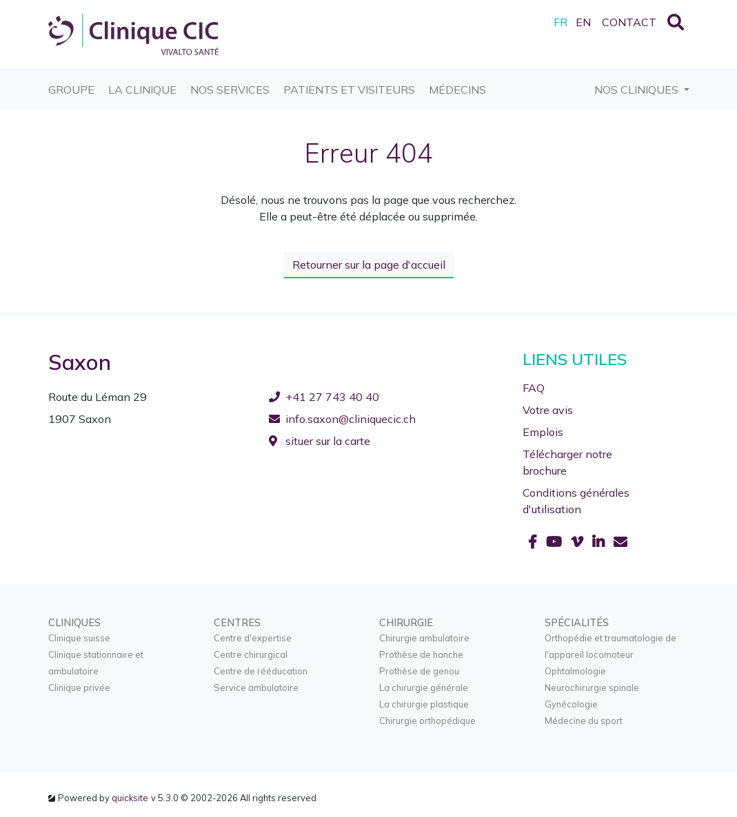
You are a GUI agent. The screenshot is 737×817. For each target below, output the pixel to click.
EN (583, 22)
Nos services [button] (230, 82)
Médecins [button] (457, 82)
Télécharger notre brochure (567, 461)
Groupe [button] (71, 82)
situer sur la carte (319, 440)
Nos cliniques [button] (637, 89)
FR (560, 22)
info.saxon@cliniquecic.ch (342, 418)
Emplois (543, 431)
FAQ (534, 387)
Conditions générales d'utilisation (576, 500)
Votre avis (548, 409)
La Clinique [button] (142, 82)
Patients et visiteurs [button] (349, 82)
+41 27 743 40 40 (324, 396)
